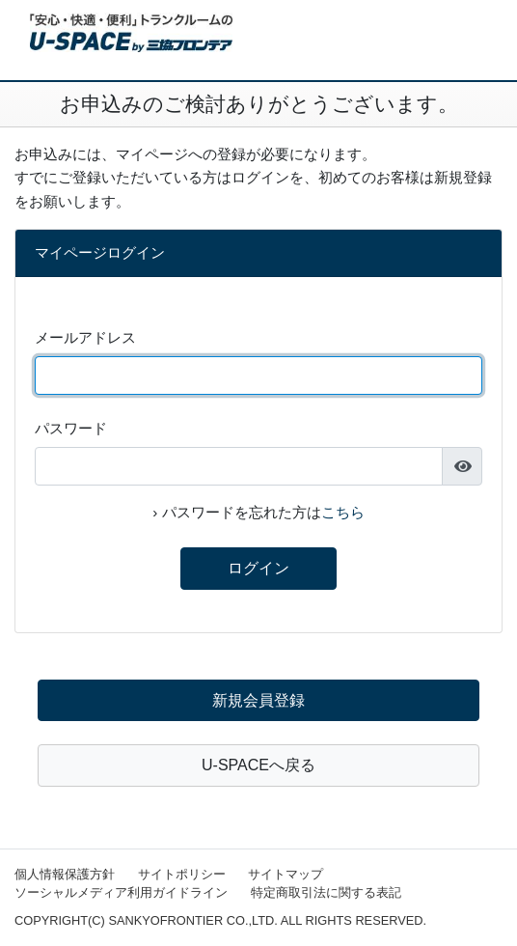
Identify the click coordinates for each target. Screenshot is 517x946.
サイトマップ (285, 874)
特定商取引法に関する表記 (326, 892)
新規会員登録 (258, 700)
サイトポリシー (182, 874)
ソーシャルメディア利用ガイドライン (121, 892)
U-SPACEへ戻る (258, 765)
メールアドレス (85, 337)
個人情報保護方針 (64, 874)
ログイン (258, 568)
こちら (343, 512)
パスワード (71, 428)
